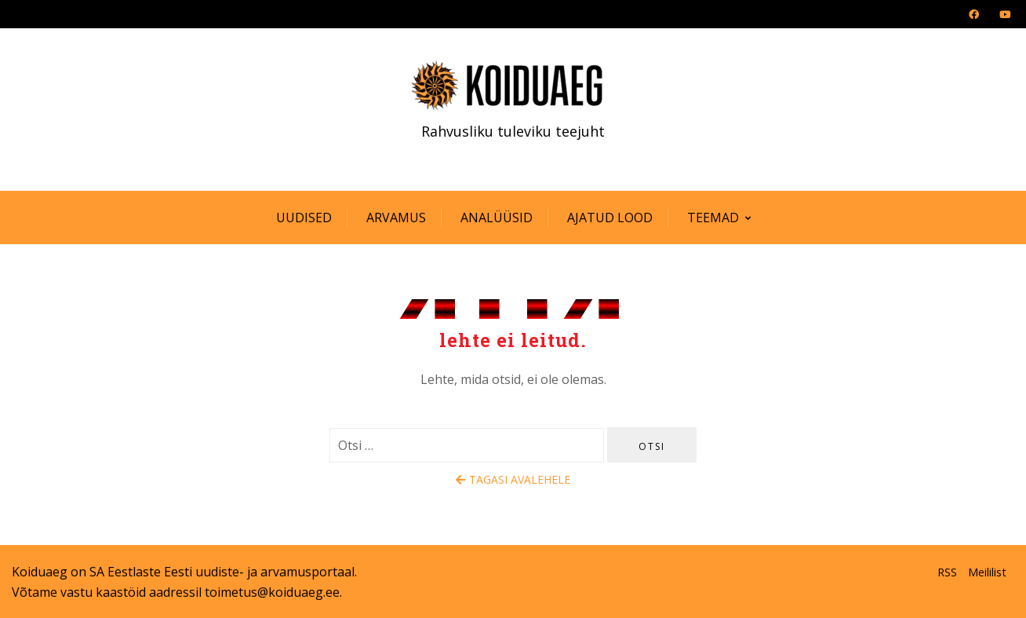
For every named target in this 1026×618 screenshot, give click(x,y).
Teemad (713, 217)
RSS (947, 572)
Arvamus (396, 217)
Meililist (987, 572)
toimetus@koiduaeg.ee (272, 592)
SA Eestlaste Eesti (140, 571)
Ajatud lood (610, 217)
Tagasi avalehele (513, 479)
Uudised (304, 217)
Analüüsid (496, 217)
